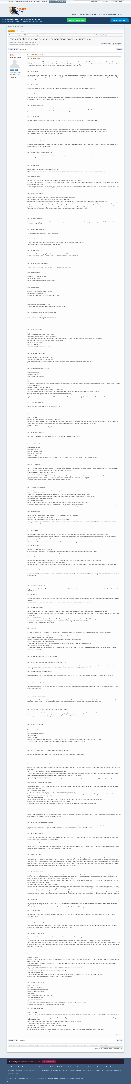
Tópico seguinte (117, 43)
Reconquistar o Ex (27, 1067)
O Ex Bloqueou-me (43, 1070)
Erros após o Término (30, 1070)
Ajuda (105, 1081)
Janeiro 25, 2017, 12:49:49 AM (35, 54)
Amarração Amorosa (13, 1074)
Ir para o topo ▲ (120, 1081)
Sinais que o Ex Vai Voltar (57, 1067)
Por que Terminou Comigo (15, 1070)
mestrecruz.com (23, 1078)
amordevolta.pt (64, 1078)
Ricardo (14, 55)
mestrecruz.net (33, 1078)
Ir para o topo (13, 1040)
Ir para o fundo (13, 49)
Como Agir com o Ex (75, 1070)
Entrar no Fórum (49, 1062)
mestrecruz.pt (42, 1078)
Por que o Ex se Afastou (107, 1067)
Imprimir (119, 49)
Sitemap (9, 1081)
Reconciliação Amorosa (41, 1067)
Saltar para (97, 1048)
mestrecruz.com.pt (53, 1078)
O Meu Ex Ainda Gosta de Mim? (89, 1067)
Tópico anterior (105, 43)
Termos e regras (112, 1081)
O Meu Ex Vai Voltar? (72, 1067)
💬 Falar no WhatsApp (76, 20)
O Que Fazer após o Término (59, 1070)
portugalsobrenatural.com (76, 1078)
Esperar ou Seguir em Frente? (91, 1070)
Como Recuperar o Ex (14, 1067)
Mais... (119, 1035)
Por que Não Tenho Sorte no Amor (111, 1070)
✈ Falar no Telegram (119, 20)
